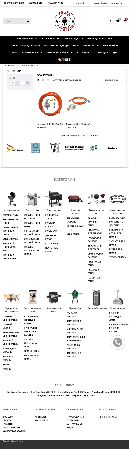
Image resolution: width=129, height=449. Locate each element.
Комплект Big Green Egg (74, 323)
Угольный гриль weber (9, 257)
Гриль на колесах (50, 225)
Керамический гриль (11, 221)
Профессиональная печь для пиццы (117, 328)
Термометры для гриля (95, 247)
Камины (7, 369)
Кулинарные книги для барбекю (31, 320)
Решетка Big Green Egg (73, 347)
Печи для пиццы (117, 308)
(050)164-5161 (36, 3)
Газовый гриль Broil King (32, 217)
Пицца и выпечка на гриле (30, 343)
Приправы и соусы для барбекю (30, 331)
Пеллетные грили (51, 250)
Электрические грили (75, 228)
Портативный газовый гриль (32, 233)
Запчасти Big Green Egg (74, 355)
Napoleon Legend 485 (83, 395)
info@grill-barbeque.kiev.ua (113, 3)
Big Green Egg (75, 308)
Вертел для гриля (115, 251)
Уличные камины (8, 358)
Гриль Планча (31, 351)
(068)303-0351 (16, 3)
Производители (75, 417)
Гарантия (8, 424)
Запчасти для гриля (117, 243)
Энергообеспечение (97, 308)
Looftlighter (40, 395)
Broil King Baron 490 (59, 395)
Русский (80, 3)
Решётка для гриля (95, 263)
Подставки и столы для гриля (116, 233)
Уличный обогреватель (10, 342)
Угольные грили (11, 210)
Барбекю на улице (51, 217)
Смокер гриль (10, 239)
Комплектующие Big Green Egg (75, 339)
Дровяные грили (50, 237)
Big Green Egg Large (17, 392)
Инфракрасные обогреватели (11, 334)
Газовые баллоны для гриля (31, 250)
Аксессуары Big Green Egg (75, 331)
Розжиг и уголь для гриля (93, 221)
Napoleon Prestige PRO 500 (106, 392)
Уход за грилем (117, 257)
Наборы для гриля (94, 279)
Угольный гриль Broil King (9, 247)
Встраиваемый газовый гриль (32, 241)
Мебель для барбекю (9, 350)
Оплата (7, 420)
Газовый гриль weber (32, 225)
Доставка (8, 417)
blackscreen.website (14, 431)
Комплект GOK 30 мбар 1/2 (50, 124)
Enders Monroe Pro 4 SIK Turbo (73, 392)
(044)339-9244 (55, 3)
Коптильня (51, 243)
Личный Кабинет (108, 417)
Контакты (40, 417)
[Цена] (12, 83)
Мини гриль (73, 234)
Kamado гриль (10, 215)
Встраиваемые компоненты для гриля (117, 221)
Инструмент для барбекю (95, 231)
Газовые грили (32, 210)
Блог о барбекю (11, 427)
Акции (70, 427)
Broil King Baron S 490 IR (43, 392)
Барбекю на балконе (73, 220)
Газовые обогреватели (10, 318)
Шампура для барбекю (95, 255)
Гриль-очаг (51, 231)
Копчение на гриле (31, 357)
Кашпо (6, 364)
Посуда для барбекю (94, 239)
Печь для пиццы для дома (115, 316)
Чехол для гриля (93, 271)
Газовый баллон (7, 326)
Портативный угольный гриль (10, 231)
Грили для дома (54, 210)
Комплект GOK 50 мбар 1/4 (79, 124)
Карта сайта (41, 420)
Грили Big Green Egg (72, 315)
